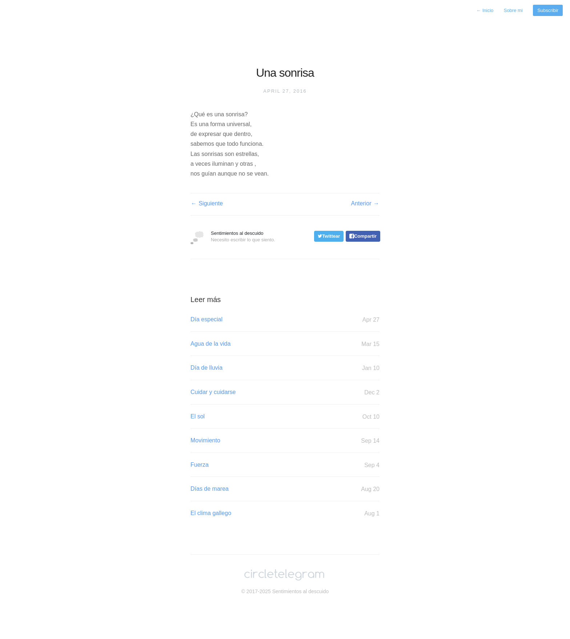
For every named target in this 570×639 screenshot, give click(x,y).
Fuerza (285, 465)
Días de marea (285, 489)
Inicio (484, 10)
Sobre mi (513, 10)
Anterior (365, 203)
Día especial (285, 319)
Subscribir (547, 10)
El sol (285, 416)
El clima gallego (285, 513)
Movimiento (285, 440)
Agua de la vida (285, 344)
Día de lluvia (285, 368)
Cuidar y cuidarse (285, 392)
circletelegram (284, 574)
